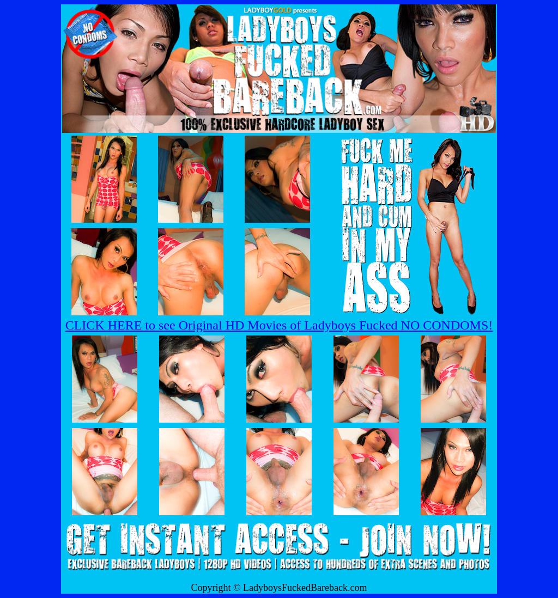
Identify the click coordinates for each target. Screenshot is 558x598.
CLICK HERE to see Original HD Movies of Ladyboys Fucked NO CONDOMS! (279, 325)
